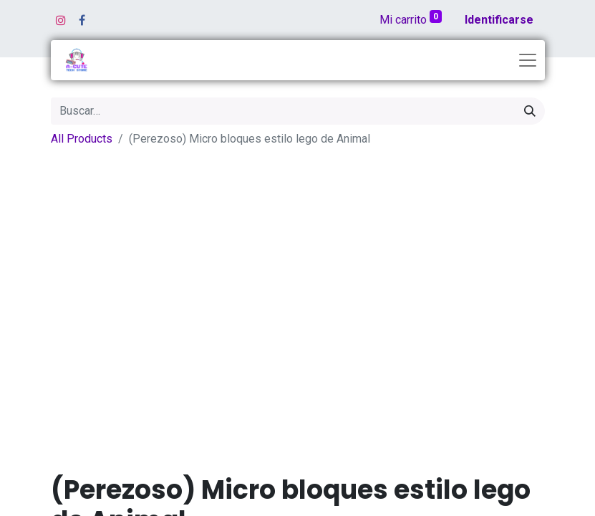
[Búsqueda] (530, 111)
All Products (81, 138)
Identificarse (499, 20)
